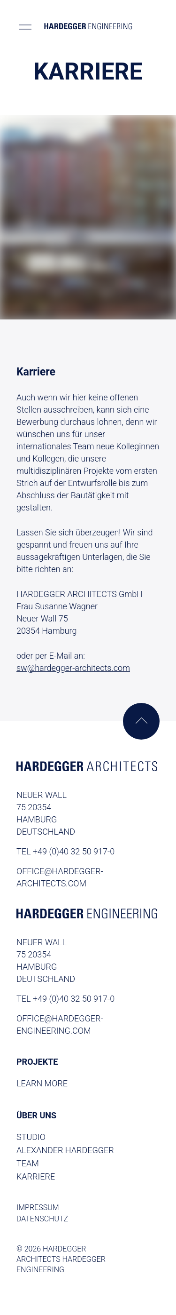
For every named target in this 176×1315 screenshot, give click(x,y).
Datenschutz (42, 1218)
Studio (31, 1137)
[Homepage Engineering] (86, 915)
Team (27, 1163)
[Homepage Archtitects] (86, 767)
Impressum (37, 1207)
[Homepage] (88, 27)
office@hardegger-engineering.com (59, 1024)
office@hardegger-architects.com (59, 877)
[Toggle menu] (25, 27)
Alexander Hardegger (65, 1150)
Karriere (35, 1176)
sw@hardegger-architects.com (73, 668)
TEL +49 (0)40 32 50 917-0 (65, 851)
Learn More (42, 1083)
